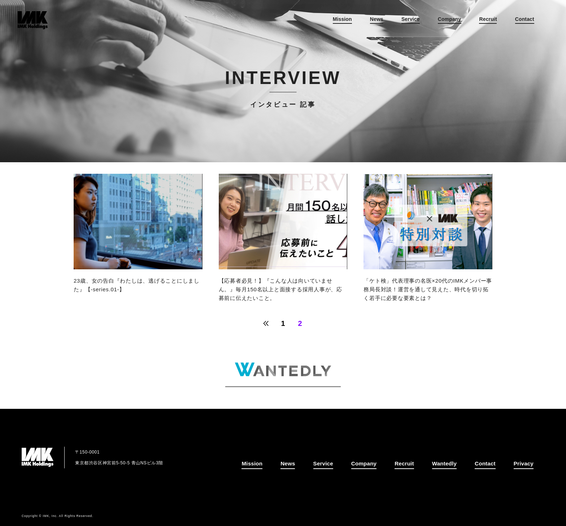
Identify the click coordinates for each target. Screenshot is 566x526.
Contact (513, 22)
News (365, 22)
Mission (330, 22)
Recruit (477, 22)
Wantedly (448, 464)
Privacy (524, 464)
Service (399, 22)
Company (438, 22)
